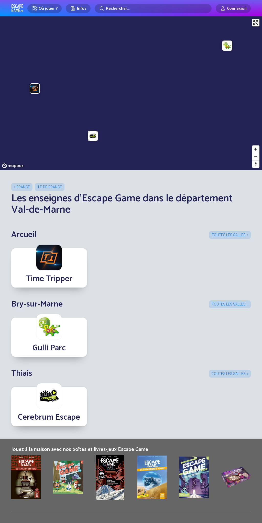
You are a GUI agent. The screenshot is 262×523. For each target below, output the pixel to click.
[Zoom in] (255, 149)
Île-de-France (49, 187)
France (23, 187)
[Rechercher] (153, 8)
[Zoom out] (255, 156)
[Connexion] (233, 8)
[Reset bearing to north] (255, 164)
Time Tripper (49, 278)
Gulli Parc (49, 348)
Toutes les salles (229, 235)
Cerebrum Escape (49, 417)
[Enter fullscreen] (255, 22)
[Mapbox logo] (13, 166)
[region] (131, 93)
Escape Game (17, 8)
